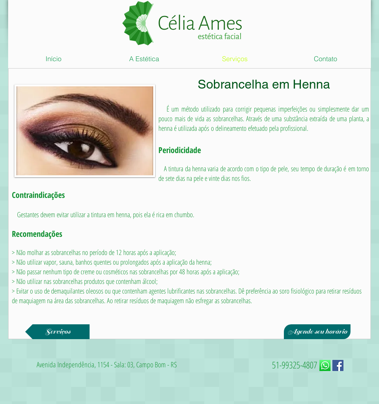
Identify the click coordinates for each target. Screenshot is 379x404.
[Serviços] (57, 331)
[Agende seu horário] (317, 331)
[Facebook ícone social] (337, 365)
